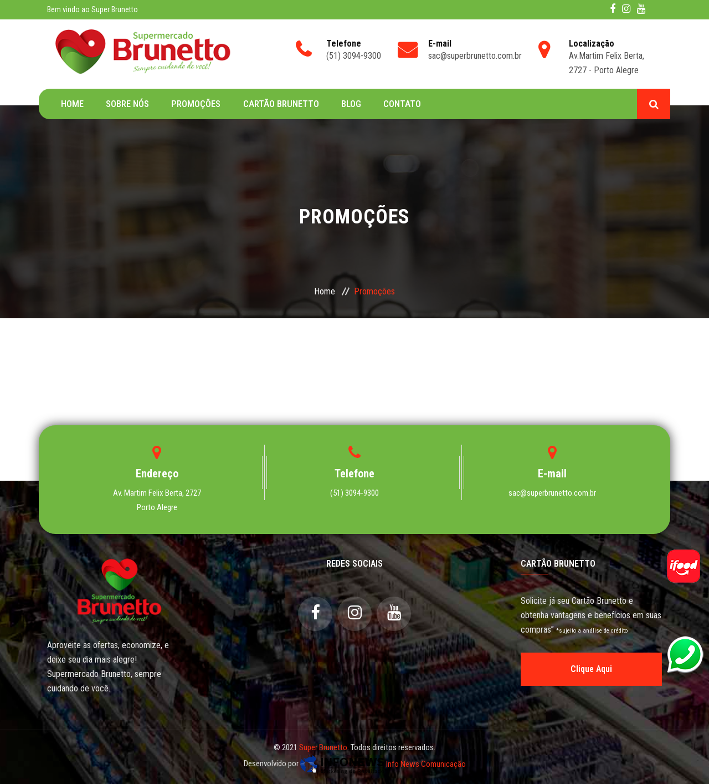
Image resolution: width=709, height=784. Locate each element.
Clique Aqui (591, 669)
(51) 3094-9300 (354, 493)
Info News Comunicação (383, 764)
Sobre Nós (127, 103)
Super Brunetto (323, 747)
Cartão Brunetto (280, 103)
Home (72, 103)
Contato (401, 103)
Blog (351, 103)
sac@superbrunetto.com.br (552, 493)
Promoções (195, 103)
